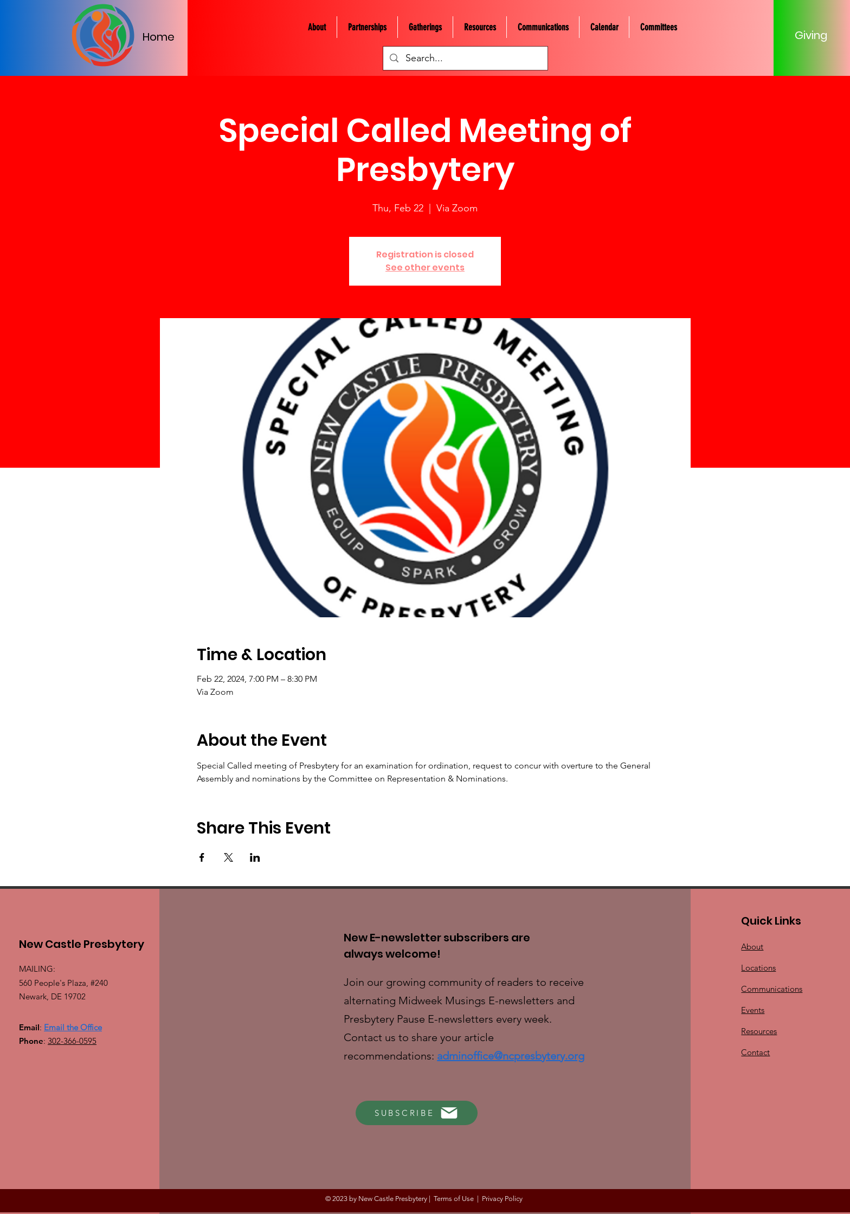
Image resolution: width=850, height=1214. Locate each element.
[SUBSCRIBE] (417, 1113)
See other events (425, 267)
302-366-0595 (72, 1041)
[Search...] (465, 58)
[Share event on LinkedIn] (255, 857)
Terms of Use (454, 1198)
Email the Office (73, 1027)
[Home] (164, 36)
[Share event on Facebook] (202, 857)
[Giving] (811, 35)
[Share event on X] (228, 857)
